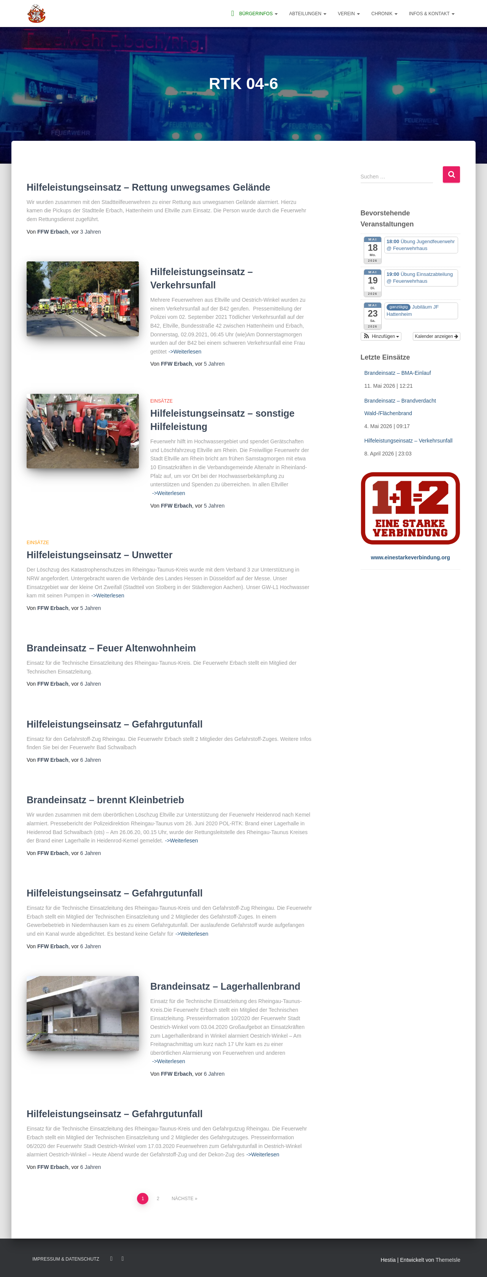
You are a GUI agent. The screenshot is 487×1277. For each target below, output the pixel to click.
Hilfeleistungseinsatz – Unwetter (99, 554)
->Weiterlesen (185, 352)
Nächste (182, 1198)
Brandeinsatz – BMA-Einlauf (397, 373)
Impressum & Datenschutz (65, 1259)
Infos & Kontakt (432, 13)
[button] (381, 336)
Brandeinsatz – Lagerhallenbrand (225, 986)
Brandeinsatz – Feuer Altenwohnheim (111, 648)
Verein (349, 13)
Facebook (111, 1258)
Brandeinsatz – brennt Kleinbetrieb (105, 800)
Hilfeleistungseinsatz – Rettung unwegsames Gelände (148, 187)
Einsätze (161, 401)
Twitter (122, 1258)
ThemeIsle (448, 1260)
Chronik (384, 13)
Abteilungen (307, 13)
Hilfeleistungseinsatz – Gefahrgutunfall (115, 724)
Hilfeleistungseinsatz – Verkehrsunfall (408, 441)
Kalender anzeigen (436, 336)
